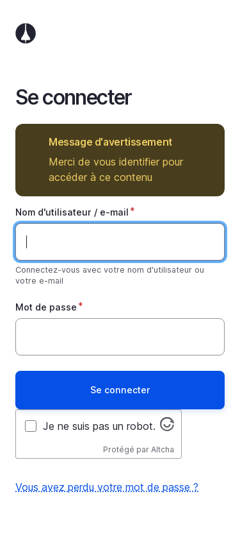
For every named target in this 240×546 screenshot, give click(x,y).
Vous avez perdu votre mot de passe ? (106, 487)
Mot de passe (46, 307)
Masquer (205, 142)
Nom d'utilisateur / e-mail (72, 212)
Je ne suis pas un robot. (99, 426)
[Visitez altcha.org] (167, 427)
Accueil (120, 33)
